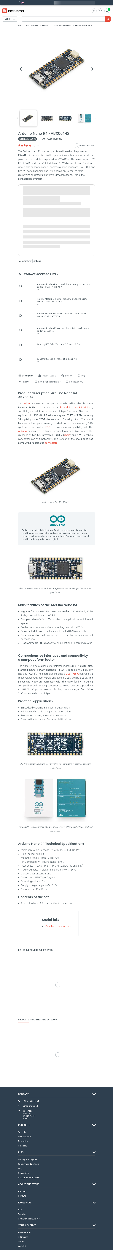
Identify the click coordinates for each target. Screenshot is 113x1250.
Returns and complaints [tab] (47, 381)
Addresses (23, 1237)
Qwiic (67, 434)
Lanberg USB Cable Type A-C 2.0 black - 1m (57, 359)
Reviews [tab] (24, 381)
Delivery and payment (28, 1159)
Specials (22, 1132)
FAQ (20, 1168)
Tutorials (22, 1214)
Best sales (23, 1141)
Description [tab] (26, 375)
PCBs (48, 427)
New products (24, 1136)
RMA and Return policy (28, 1177)
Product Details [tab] (47, 375)
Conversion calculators (29, 1219)
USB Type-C (72, 673)
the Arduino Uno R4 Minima (75, 407)
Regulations (23, 1173)
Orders (21, 1241)
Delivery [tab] (66, 375)
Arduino (27, 403)
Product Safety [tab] (74, 381)
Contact (23, 1094)
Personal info (24, 1232)
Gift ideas (22, 1146)
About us (22, 1191)
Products (24, 1125)
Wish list (22, 1246)
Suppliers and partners (28, 1164)
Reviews (22, 1196)
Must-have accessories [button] (39, 274)
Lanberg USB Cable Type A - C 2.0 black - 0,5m (58, 344)
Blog (20, 1209)
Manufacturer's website (58, 926)
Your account (27, 1225)
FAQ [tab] (81, 375)
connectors (51, 442)
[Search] (66, 19)
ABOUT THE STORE (28, 1184)
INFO (21, 1152)
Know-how (24, 1202)
